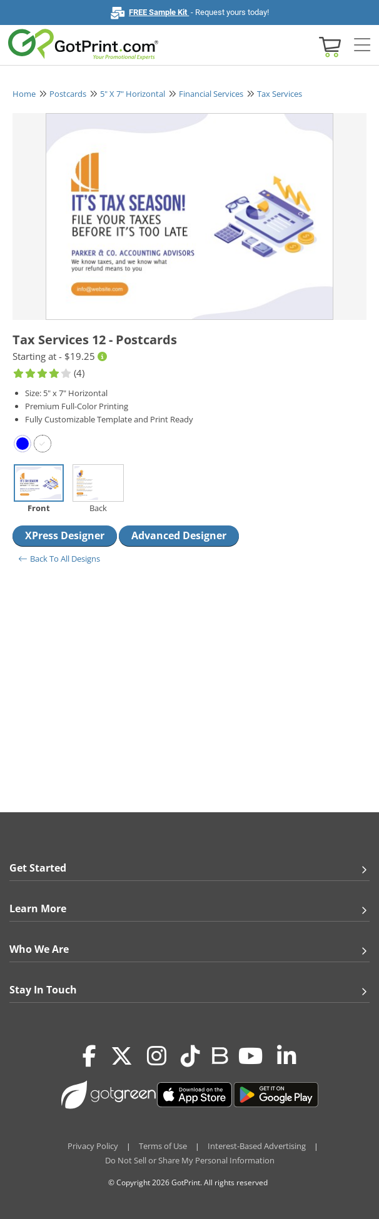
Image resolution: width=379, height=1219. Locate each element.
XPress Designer (64, 535)
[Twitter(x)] (122, 1055)
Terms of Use (163, 1146)
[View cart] (328, 46)
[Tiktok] (190, 1055)
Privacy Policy (93, 1146)
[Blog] (219, 1054)
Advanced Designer (178, 535)
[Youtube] (250, 1055)
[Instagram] (156, 1055)
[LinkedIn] (287, 1055)
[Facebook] (89, 1055)
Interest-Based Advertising (257, 1146)
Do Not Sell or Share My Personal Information (190, 1160)
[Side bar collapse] (362, 45)
